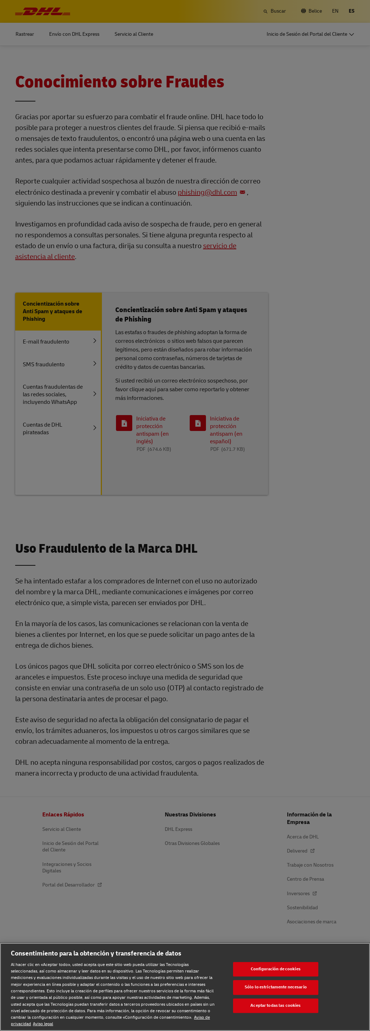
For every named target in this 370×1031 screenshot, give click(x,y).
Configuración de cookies (276, 969)
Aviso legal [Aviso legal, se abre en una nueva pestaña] (43, 1024)
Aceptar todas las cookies (275, 1005)
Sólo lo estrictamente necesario (276, 987)
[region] (185, 987)
